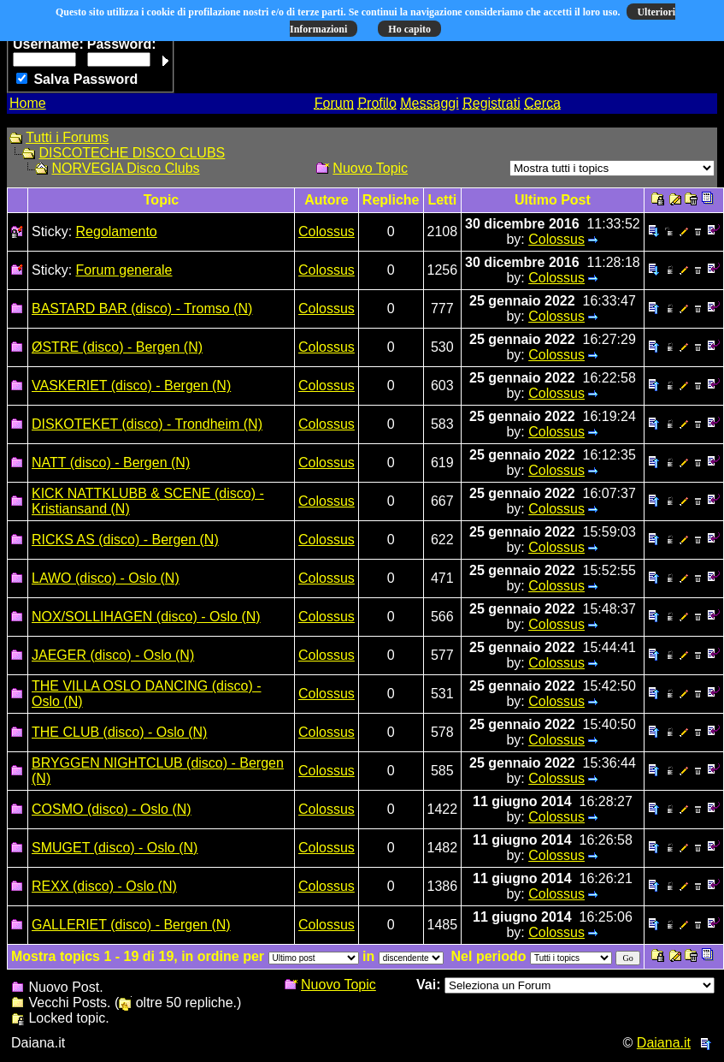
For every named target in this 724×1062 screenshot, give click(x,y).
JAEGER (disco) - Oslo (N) (113, 655)
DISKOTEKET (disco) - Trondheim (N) (147, 424)
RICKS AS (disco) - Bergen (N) (125, 539)
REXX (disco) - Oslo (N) (104, 886)
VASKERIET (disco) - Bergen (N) (131, 385)
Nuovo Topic (370, 168)
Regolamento (116, 231)
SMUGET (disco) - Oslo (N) (114, 847)
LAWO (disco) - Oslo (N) (106, 578)
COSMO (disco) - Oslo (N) (111, 809)
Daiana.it (664, 1042)
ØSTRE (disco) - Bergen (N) (117, 347)
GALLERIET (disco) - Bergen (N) (131, 924)
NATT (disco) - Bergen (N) (111, 462)
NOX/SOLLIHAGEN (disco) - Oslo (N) (146, 616)
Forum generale (124, 270)
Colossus (326, 231)
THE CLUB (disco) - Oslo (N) (119, 732)
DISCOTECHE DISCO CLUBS (131, 152)
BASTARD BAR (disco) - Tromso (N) (142, 308)
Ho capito (409, 29)
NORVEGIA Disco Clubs (125, 168)
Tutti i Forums (67, 137)
